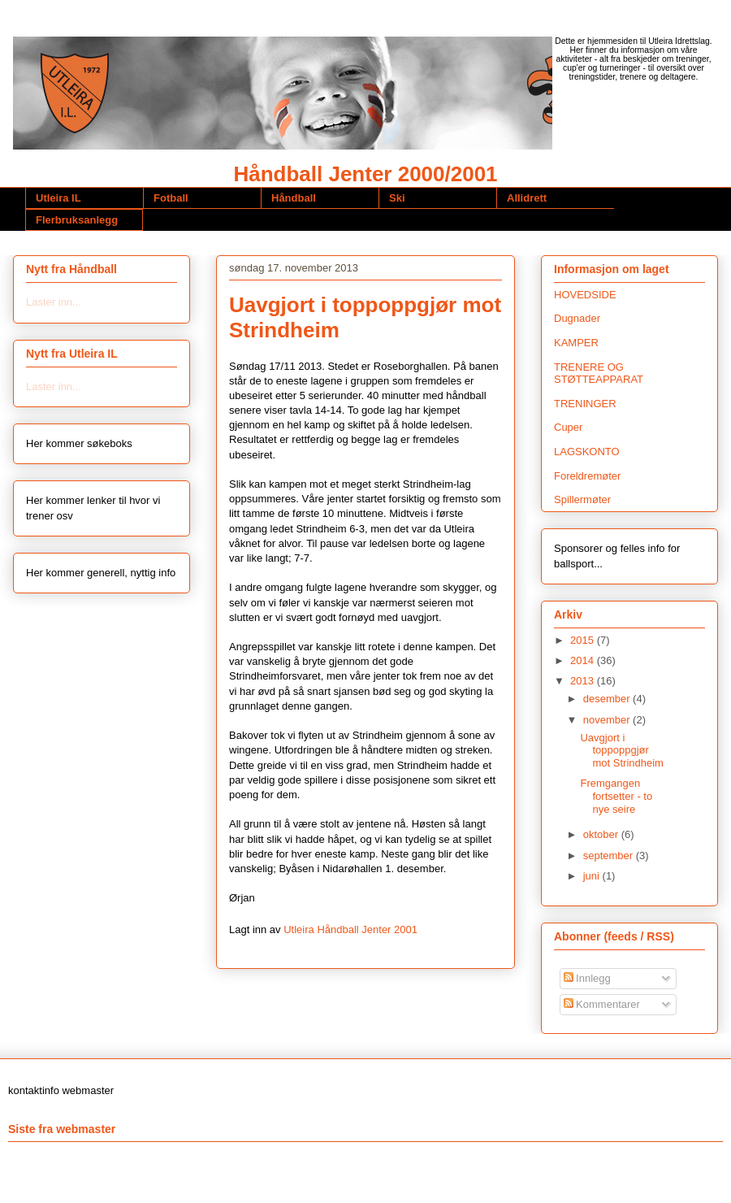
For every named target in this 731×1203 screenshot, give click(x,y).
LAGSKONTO (587, 451)
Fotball (171, 198)
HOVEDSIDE (585, 295)
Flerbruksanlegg (77, 220)
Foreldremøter (587, 476)
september (609, 855)
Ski (397, 198)
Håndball (293, 198)
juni (593, 876)
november (608, 720)
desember (608, 699)
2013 (583, 681)
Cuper (568, 427)
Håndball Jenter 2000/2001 (365, 174)
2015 (583, 640)
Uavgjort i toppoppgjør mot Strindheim (621, 750)
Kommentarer (602, 1004)
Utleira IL (58, 198)
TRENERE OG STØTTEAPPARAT (598, 373)
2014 (583, 660)
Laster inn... (53, 302)
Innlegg (587, 978)
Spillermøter (582, 499)
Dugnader (577, 318)
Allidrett (527, 198)
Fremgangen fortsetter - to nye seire (616, 795)
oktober (602, 834)
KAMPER (576, 343)
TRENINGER (585, 403)
